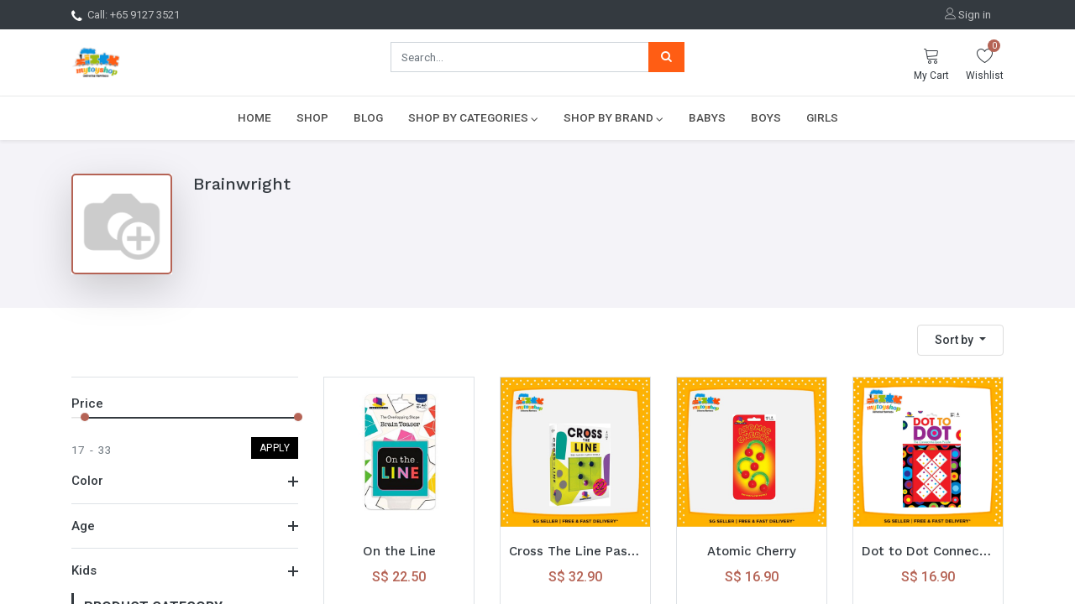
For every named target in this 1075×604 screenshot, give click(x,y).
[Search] (666, 57)
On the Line (399, 551)
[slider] (85, 417)
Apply (275, 448)
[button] (960, 340)
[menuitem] (254, 117)
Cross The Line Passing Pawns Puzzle (575, 551)
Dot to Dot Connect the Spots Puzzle (928, 551)
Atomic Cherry (751, 551)
